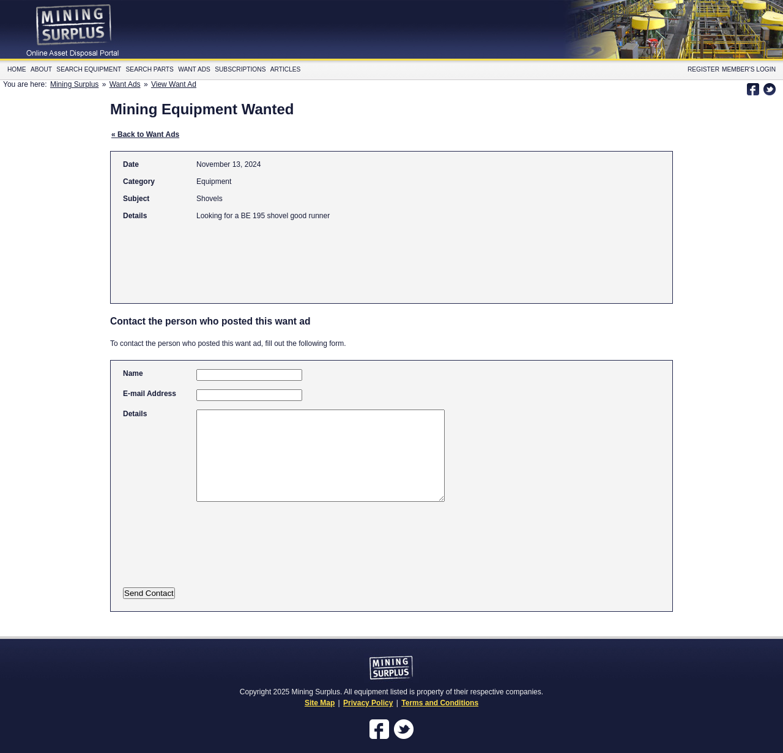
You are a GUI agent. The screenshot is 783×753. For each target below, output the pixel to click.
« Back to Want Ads (145, 134)
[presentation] (243, 552)
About (41, 69)
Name (133, 373)
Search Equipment (88, 69)
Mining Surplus (74, 84)
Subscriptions (240, 69)
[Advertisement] (345, 256)
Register (703, 69)
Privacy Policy (368, 703)
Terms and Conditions (439, 703)
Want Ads (194, 69)
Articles (285, 69)
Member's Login (749, 69)
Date (131, 164)
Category (139, 181)
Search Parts (150, 69)
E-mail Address (149, 393)
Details (135, 215)
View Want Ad (173, 84)
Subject (136, 198)
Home (16, 69)
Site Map (320, 703)
